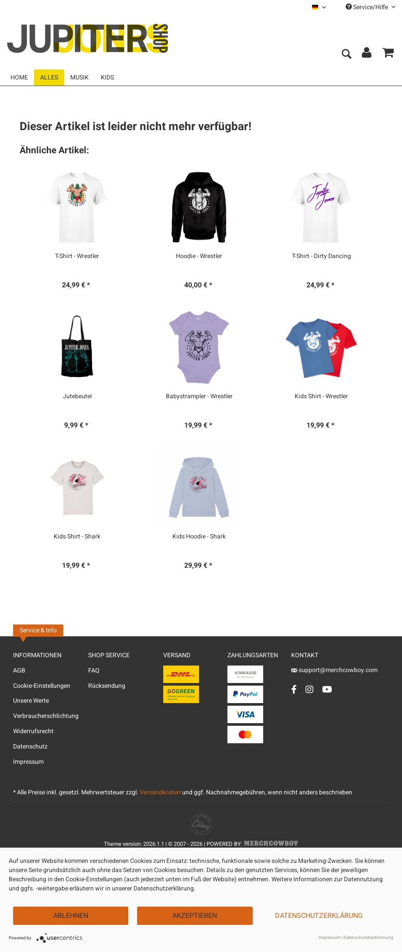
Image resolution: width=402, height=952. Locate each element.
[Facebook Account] (294, 689)
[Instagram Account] (309, 689)
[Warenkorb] (388, 54)
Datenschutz (30, 746)
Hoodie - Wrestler (199, 256)
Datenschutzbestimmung (368, 938)
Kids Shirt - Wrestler (321, 396)
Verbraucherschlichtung (46, 716)
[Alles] (49, 77)
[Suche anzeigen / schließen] (346, 54)
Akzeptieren (194, 916)
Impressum (28, 761)
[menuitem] (319, 7)
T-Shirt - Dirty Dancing (321, 256)
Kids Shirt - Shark (77, 536)
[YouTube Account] (327, 689)
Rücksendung (106, 685)
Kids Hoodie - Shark (199, 536)
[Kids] (107, 77)
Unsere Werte (31, 700)
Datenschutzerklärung (319, 916)
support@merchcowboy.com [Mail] (334, 670)
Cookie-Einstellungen (41, 685)
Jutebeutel (77, 396)
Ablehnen (70, 916)
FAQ (94, 670)
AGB (19, 670)
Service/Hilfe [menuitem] (370, 7)
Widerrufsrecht (33, 731)
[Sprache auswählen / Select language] (319, 7)
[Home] (19, 77)
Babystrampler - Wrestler (199, 396)
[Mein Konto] (367, 54)
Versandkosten (160, 792)
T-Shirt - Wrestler (77, 256)
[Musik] (79, 77)
